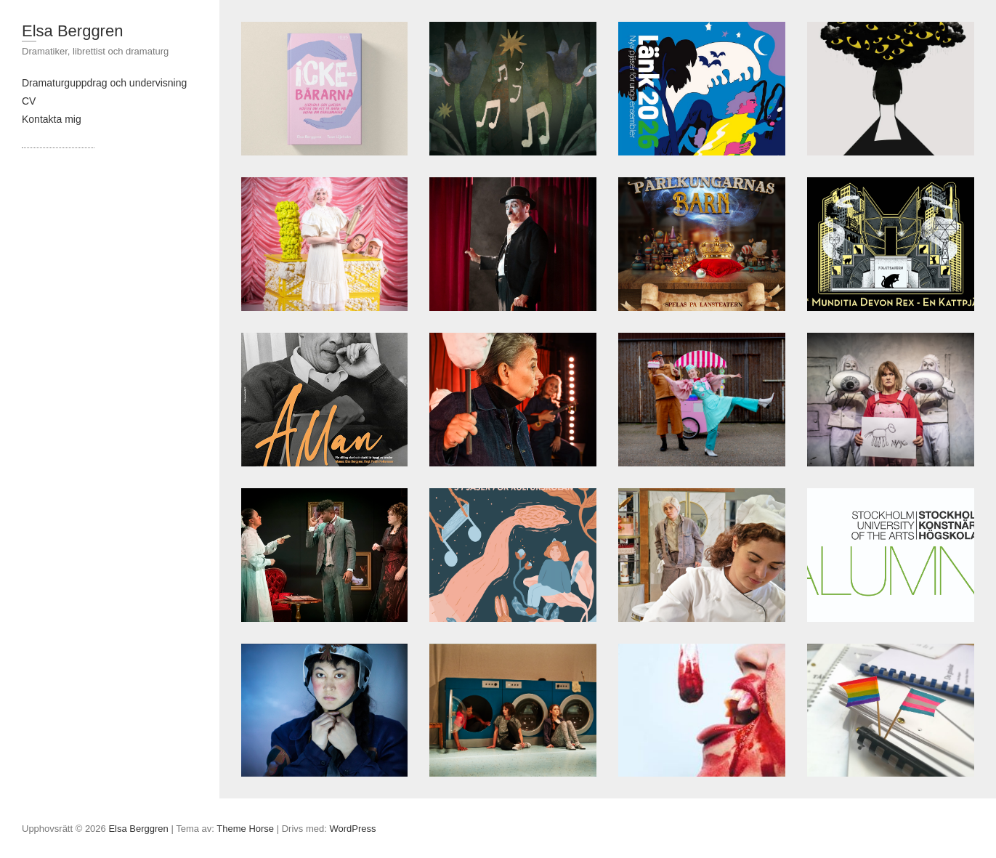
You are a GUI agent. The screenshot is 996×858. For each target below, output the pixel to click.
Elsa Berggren (72, 31)
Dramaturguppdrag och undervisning (104, 83)
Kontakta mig (51, 119)
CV (29, 101)
